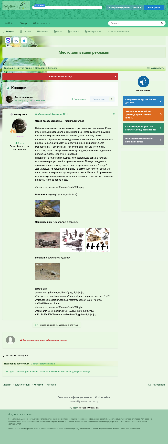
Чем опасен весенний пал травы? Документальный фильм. (138, 114)
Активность (43, 23)
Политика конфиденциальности (75, 397)
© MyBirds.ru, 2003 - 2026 (20, 414)
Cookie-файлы (102, 397)
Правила (74, 31)
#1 (114, 114)
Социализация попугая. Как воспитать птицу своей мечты (140, 128)
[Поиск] (126, 23)
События (27, 31)
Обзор (23, 24)
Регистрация (154, 7)
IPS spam (73, 408)
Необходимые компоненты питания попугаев (139, 140)
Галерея (44, 31)
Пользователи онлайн (118, 31)
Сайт (11, 23)
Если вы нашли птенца (60, 76)
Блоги (59, 31)
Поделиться (78, 99)
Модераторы (94, 31)
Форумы (9, 31)
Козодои (40, 100)
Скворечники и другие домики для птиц (140, 101)
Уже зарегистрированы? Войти (124, 7)
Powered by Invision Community (84, 401)
